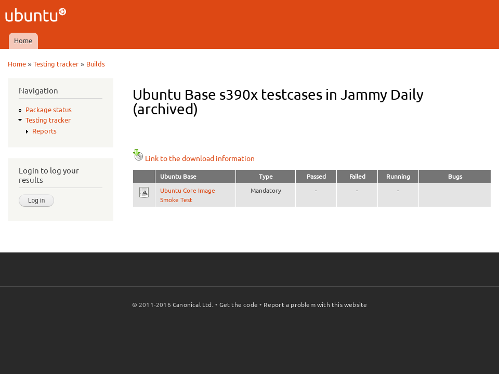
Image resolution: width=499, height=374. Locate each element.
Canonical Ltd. (193, 304)
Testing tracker (55, 64)
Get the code (238, 304)
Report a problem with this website (315, 304)
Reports (44, 131)
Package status (48, 109)
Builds (95, 64)
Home (23, 40)
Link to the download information (194, 158)
